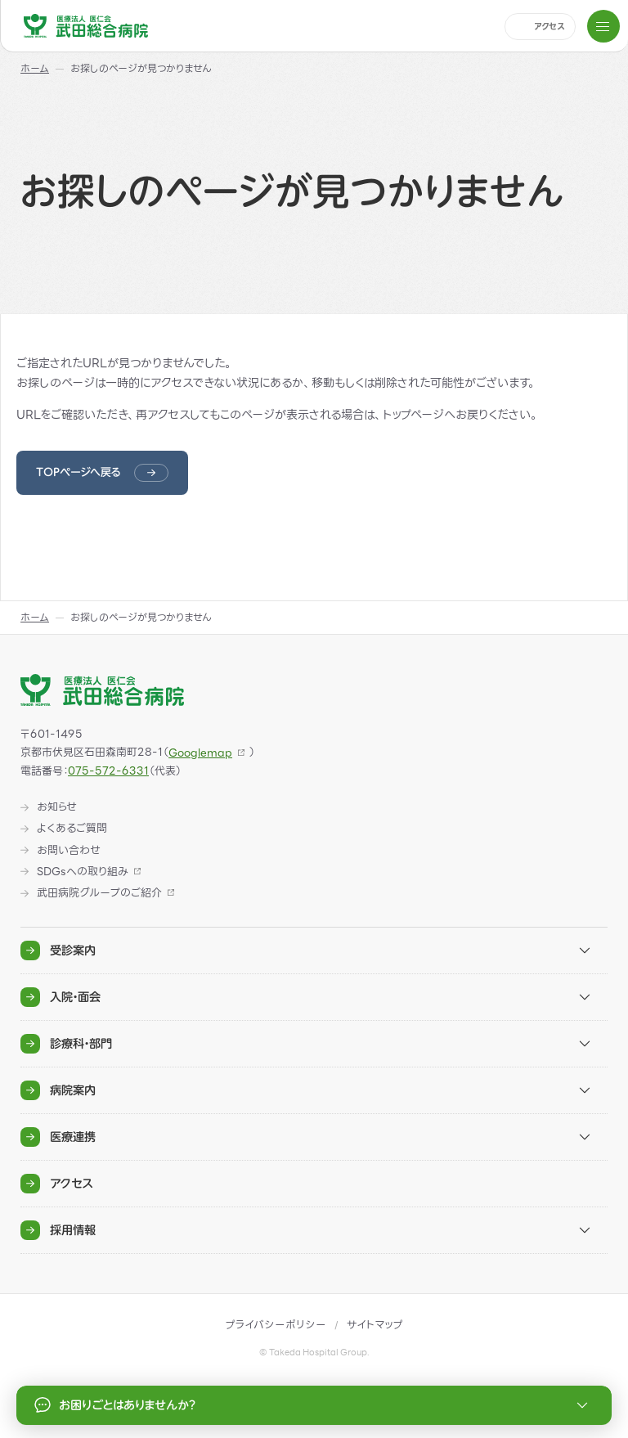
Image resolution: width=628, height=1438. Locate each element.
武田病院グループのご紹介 (99, 893)
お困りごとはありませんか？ (314, 1405)
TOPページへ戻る (78, 472)
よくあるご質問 (72, 828)
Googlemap (200, 753)
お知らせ (57, 807)
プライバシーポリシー (276, 1324)
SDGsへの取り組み (82, 872)
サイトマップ (375, 1324)
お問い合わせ (69, 850)
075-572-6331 (108, 771)
